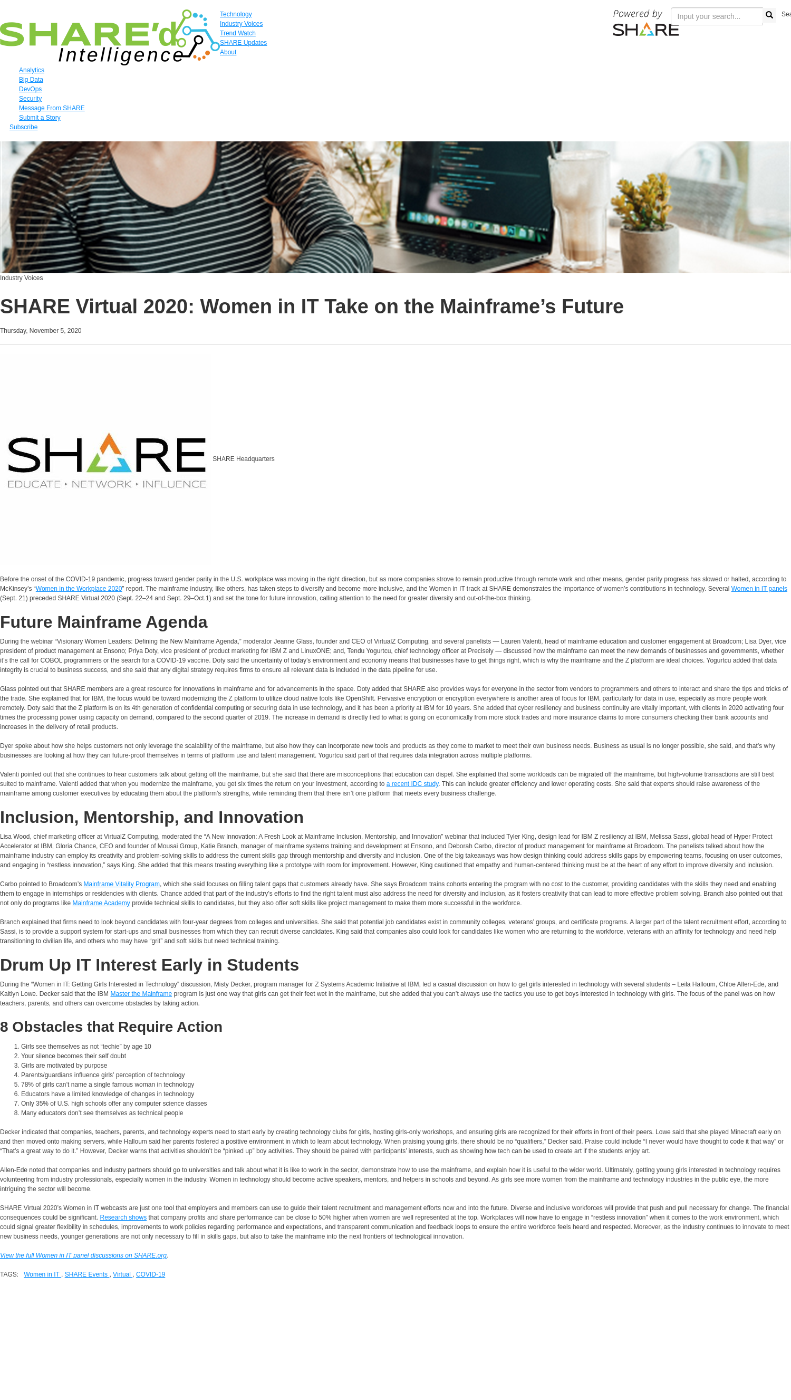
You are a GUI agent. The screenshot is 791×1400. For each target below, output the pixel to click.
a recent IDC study (412, 784)
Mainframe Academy (101, 903)
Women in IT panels (759, 588)
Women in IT (42, 1274)
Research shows (123, 1217)
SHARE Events (87, 1274)
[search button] (769, 15)
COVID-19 (150, 1274)
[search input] (717, 16)
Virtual (122, 1274)
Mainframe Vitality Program (122, 884)
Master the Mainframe (141, 994)
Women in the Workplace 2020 (79, 588)
